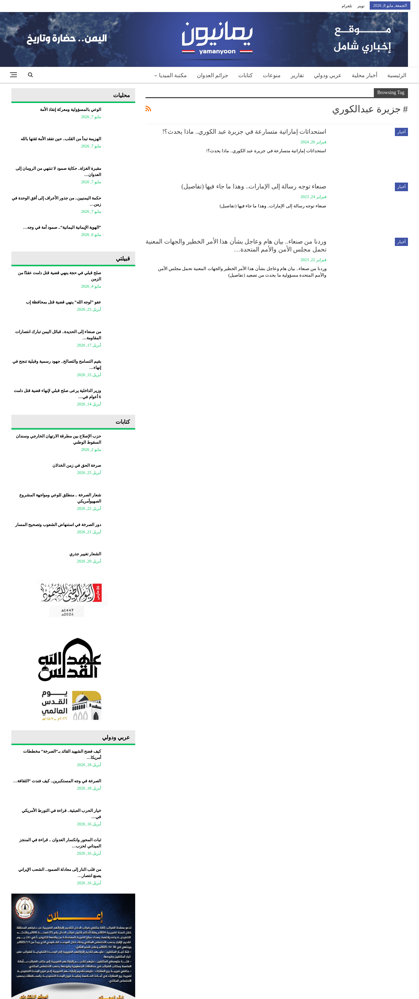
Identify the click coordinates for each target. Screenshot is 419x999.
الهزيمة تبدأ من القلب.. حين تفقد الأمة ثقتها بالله (61, 138)
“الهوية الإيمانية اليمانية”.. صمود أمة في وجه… (62, 227)
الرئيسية (396, 75)
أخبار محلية (364, 75)
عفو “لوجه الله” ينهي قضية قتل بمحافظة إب (63, 302)
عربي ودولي (328, 75)
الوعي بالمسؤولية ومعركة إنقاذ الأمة (70, 109)
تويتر (361, 6)
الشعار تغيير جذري (85, 554)
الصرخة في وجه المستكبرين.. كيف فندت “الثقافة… (57, 781)
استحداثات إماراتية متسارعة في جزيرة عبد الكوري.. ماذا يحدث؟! (244, 131)
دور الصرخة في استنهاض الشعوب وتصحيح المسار (58, 524)
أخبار (401, 132)
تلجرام (347, 6)
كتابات (245, 75)
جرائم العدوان (212, 75)
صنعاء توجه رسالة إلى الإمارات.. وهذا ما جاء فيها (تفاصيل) (254, 186)
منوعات (272, 75)
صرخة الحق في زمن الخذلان (76, 465)
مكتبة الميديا (173, 75)
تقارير (297, 75)
